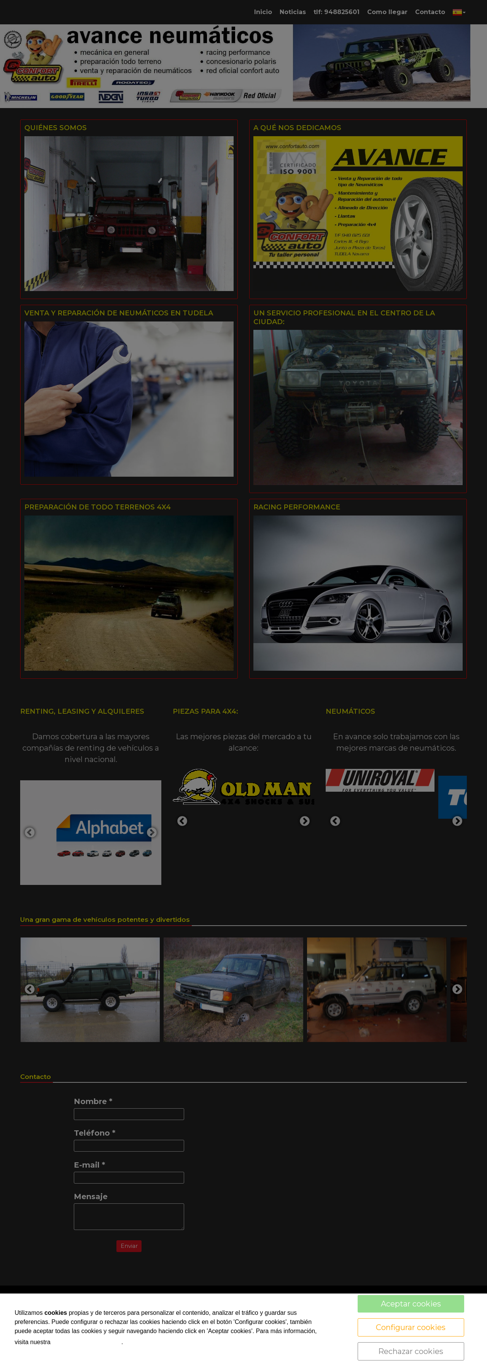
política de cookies (86, 1341)
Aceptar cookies (411, 1303)
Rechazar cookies (410, 1351)
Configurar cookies (411, 1327)
